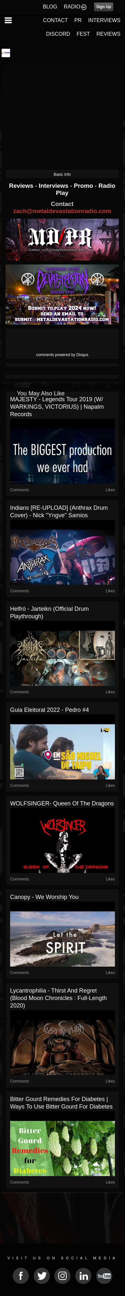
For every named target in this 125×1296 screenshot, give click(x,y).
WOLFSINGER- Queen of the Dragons (62, 803)
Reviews (22, 185)
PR (77, 20)
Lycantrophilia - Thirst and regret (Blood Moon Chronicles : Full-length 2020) (58, 998)
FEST (83, 34)
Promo (84, 185)
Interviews (54, 185)
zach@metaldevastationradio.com (62, 211)
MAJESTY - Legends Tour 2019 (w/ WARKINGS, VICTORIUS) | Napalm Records (57, 406)
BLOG (50, 6)
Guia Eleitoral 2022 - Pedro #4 (49, 710)
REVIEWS (108, 34)
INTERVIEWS (104, 20)
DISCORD (58, 34)
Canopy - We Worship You (44, 897)
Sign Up (103, 7)
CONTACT (55, 20)
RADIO (72, 6)
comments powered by (62, 355)
